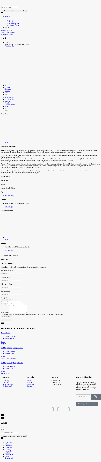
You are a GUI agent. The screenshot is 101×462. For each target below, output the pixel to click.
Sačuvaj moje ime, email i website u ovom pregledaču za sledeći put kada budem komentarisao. (33, 316)
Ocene (7, 91)
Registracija (11, 32)
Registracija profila (7, 30)
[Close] (2, 432)
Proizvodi (8, 87)
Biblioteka (8, 27)
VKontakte (9, 456)
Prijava (3, 32)
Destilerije (12, 20)
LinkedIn (8, 452)
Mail (7, 458)
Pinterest (8, 451)
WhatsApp (8, 447)
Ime (2, 302)
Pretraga (7, 16)
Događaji (11, 22)
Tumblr (7, 454)
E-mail (3, 304)
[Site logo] (7, 5)
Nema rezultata (21, 11)
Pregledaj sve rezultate (8, 11)
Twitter (7, 445)
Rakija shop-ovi (14, 24)
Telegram (8, 449)
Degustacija (8, 89)
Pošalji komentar (6, 317)
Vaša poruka (5, 314)
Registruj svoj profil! (15, 25)
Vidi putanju (9, 207)
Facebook (8, 443)
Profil (6, 85)
